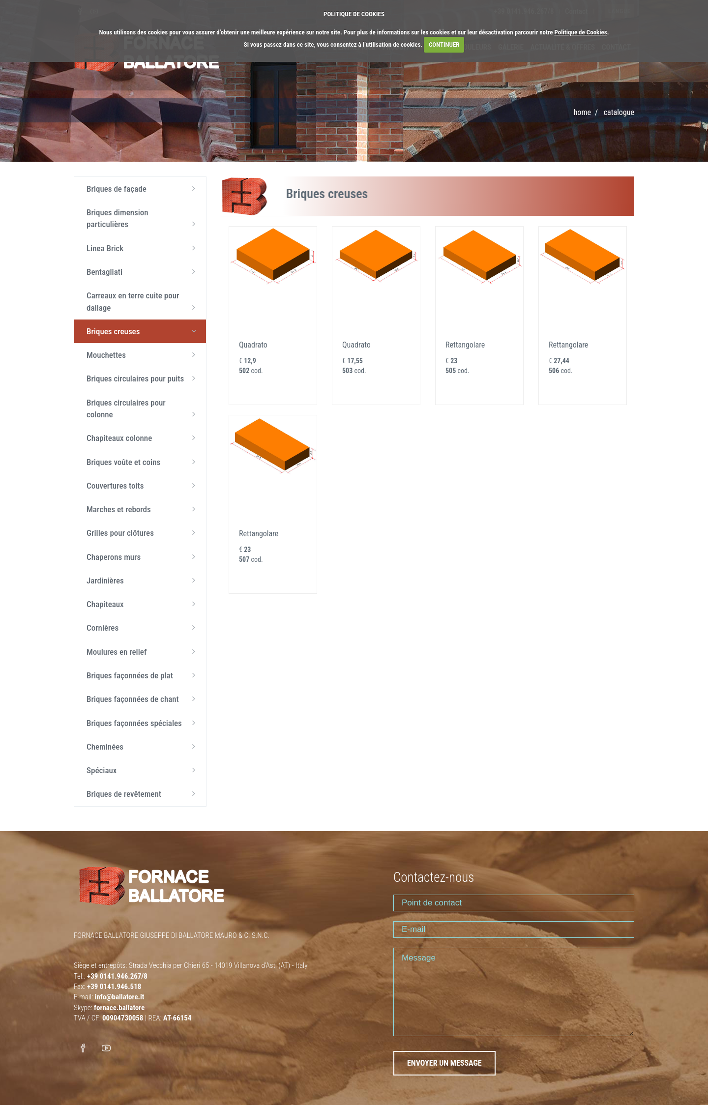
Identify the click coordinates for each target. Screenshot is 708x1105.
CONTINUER (444, 44)
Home (582, 112)
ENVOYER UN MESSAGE (444, 1063)
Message (513, 992)
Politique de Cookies (580, 32)
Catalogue (619, 112)
